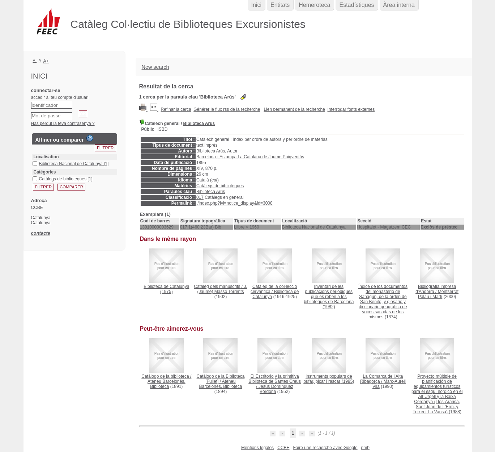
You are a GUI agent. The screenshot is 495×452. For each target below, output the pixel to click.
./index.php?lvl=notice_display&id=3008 (234, 203)
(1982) (329, 296)
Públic (147, 129)
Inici (256, 5)
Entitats (280, 5)
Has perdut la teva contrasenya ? (63, 123)
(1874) (382, 301)
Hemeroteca (314, 5)
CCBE (283, 447)
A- (35, 60)
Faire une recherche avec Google (325, 447)
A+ (46, 61)
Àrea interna (399, 5)
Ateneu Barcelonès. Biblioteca (166, 384)
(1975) (166, 289)
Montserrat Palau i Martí (438, 294)
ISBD (163, 129)
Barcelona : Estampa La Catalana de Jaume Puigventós (250, 156)
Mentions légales (257, 447)
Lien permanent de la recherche (294, 109)
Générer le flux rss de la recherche (226, 109)
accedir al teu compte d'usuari (60, 97)
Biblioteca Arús (199, 123)
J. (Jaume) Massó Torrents (222, 289)
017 (200, 197)
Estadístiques (356, 5)
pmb (365, 447)
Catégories (45, 172)
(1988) (436, 394)
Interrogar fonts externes (351, 109)
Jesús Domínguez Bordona (276, 389)
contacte (40, 233)
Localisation (46, 156)
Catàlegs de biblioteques (220, 185)
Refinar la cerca (176, 109)
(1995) (328, 379)
